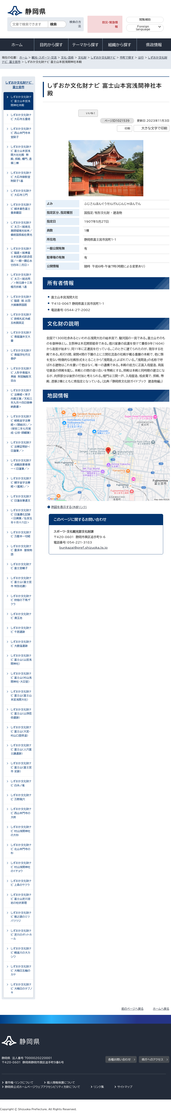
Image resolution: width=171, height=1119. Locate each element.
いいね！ (91, 113)
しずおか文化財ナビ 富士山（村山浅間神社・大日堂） (21, 677)
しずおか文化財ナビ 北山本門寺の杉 (21, 849)
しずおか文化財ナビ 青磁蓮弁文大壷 (21, 336)
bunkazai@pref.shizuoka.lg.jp (83, 547)
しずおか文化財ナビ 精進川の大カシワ (21, 952)
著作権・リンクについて (19, 1082)
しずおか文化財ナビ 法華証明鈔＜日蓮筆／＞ (21, 446)
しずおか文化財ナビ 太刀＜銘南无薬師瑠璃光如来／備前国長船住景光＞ (21, 230)
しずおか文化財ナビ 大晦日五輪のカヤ (21, 970)
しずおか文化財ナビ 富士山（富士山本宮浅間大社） (21, 695)
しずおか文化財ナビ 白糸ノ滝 (21, 783)
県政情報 (154, 45)
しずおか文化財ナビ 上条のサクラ (21, 882)
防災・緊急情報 (110, 24)
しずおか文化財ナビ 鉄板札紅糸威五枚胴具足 (21, 318)
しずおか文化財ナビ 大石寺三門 (21, 192)
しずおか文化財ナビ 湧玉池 (21, 616)
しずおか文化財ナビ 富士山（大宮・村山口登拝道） (21, 731)
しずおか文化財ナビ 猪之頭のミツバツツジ (21, 916)
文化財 (82, 57)
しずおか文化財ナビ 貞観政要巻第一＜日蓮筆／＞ (21, 464)
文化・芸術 (67, 57)
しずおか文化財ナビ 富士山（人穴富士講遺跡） (21, 749)
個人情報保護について (61, 1082)
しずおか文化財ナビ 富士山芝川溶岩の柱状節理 (21, 898)
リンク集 (99, 1086)
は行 (141, 57)
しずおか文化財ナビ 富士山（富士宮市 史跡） (21, 767)
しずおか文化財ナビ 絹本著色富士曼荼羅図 (21, 208)
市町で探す (127, 57)
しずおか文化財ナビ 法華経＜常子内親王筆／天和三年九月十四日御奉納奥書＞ (21, 398)
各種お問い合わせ (119, 1059)
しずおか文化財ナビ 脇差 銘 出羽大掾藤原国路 (21, 300)
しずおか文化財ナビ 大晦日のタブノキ (21, 988)
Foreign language (143, 28)
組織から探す (119, 45)
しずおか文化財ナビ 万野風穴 (21, 797)
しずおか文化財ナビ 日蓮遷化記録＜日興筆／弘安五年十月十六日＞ (21, 516)
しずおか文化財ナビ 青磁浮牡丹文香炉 (21, 354)
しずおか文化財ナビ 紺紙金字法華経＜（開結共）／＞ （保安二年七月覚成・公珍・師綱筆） (22, 424)
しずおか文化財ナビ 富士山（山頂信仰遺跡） (21, 713)
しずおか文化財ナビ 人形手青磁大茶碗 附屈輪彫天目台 (21, 374)
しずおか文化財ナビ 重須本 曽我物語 (21, 550)
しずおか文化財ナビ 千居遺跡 (21, 629)
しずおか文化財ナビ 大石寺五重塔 (21, 116)
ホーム (17, 45)
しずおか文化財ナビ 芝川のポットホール (21, 934)
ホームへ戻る (161, 1008)
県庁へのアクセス (152, 1059)
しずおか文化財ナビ (103, 57)
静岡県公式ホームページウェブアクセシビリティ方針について (42, 1086)
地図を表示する (70, 506)
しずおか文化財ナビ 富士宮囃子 (21, 566)
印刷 (127, 128)
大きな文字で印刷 (154, 128)
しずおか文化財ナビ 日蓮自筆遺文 (21, 498)
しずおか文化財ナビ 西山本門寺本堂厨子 (21, 132)
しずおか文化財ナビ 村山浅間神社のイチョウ (21, 866)
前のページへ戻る (132, 1008)
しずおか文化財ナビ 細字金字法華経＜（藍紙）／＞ (21, 482)
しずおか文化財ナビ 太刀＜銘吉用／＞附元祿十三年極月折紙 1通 (21, 280)
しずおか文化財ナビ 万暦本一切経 (21, 534)
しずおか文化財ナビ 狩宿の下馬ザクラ (21, 600)
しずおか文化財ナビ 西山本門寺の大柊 (21, 813)
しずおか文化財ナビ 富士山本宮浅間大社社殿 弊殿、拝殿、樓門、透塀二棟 (21, 154)
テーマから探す (85, 45)
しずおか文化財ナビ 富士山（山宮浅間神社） (21, 659)
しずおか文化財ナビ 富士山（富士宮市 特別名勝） (21, 582)
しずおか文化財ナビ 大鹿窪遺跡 (21, 643)
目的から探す (51, 45)
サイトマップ (124, 1086)
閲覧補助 (145, 19)
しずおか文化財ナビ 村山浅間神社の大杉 (21, 831)
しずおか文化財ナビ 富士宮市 (18, 85)
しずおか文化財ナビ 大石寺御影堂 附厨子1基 (21, 176)
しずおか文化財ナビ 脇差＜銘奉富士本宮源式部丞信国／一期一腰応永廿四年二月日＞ (21, 256)
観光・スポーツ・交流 (44, 57)
